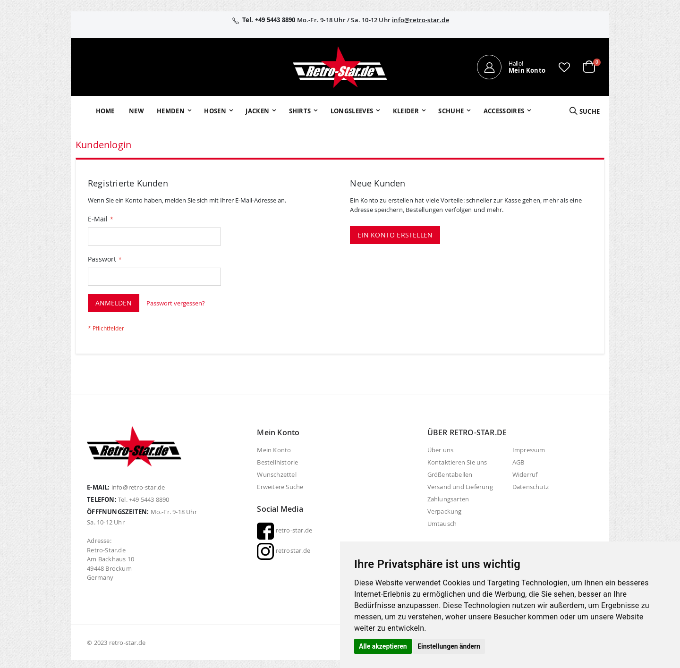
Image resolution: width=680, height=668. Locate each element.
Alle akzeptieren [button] (383, 646)
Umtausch (442, 523)
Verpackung (444, 511)
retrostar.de (283, 550)
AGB (518, 462)
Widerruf (525, 474)
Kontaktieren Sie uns (457, 462)
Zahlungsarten (448, 499)
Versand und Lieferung (460, 486)
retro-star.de (284, 530)
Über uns (440, 450)
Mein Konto (274, 450)
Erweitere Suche (280, 486)
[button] (564, 67)
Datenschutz (530, 486)
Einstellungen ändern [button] (448, 646)
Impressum (528, 450)
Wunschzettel (276, 474)
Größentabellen (450, 474)
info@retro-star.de (420, 20)
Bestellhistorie (277, 462)
